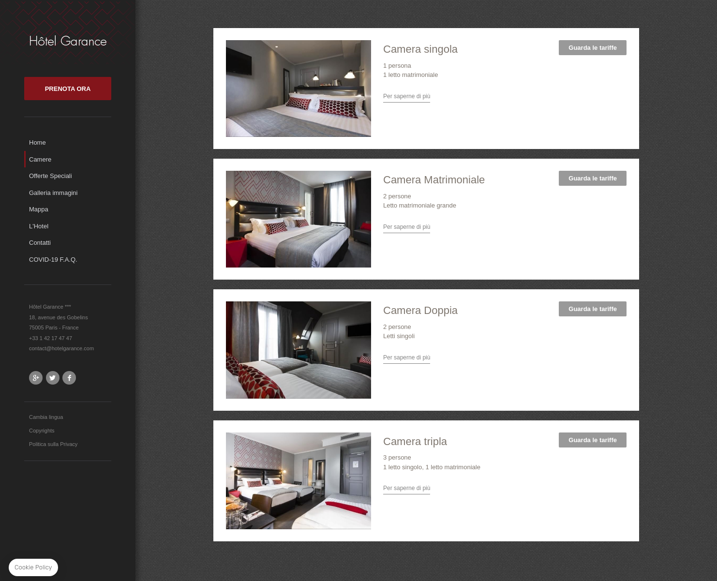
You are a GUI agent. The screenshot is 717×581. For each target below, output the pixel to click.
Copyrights (42, 430)
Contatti (40, 242)
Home (37, 142)
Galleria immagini (53, 192)
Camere (40, 159)
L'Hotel (38, 226)
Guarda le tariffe (592, 47)
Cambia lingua (46, 417)
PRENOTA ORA (68, 88)
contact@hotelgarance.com (61, 348)
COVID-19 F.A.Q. (53, 259)
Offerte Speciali (50, 175)
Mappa (38, 209)
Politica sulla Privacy (53, 444)
